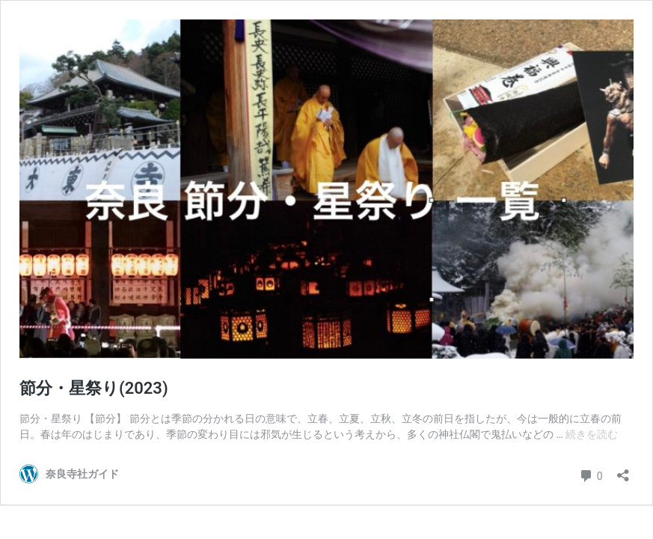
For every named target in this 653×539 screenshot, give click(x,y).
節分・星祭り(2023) (93, 388)
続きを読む (591, 434)
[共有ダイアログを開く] (623, 470)
